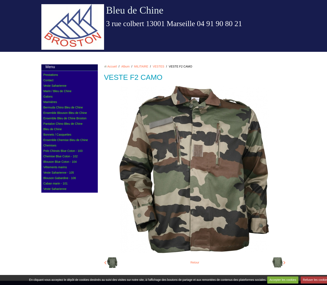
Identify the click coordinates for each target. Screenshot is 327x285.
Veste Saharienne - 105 (58, 172)
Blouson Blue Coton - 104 (60, 161)
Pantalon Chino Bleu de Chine (63, 123)
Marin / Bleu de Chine (57, 91)
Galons (48, 96)
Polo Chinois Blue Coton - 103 (63, 151)
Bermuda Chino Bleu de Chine (63, 107)
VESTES (158, 66)
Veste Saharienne (55, 85)
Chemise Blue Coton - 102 (60, 156)
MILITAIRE (141, 66)
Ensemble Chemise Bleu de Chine (65, 140)
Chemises (49, 145)
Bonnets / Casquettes (57, 134)
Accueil (112, 66)
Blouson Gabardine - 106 (59, 178)
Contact (48, 80)
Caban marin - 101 (55, 183)
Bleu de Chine (135, 10)
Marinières (50, 102)
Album (125, 66)
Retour (194, 262)
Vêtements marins (55, 167)
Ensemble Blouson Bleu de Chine (65, 113)
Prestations (50, 74)
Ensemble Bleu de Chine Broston (65, 118)
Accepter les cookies (282, 279)
